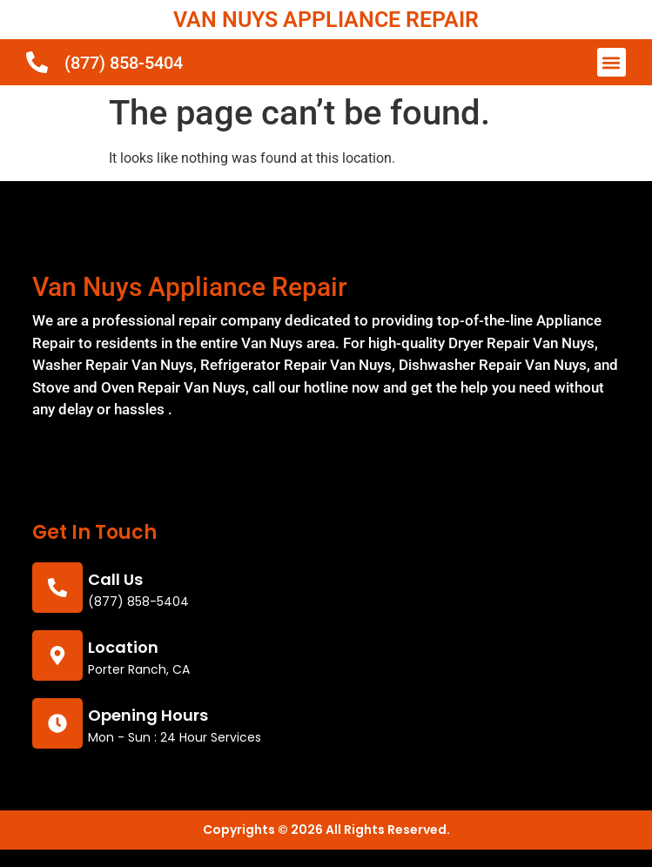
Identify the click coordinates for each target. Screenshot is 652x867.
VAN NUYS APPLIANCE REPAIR (326, 19)
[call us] (57, 587)
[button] (611, 62)
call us (115, 579)
